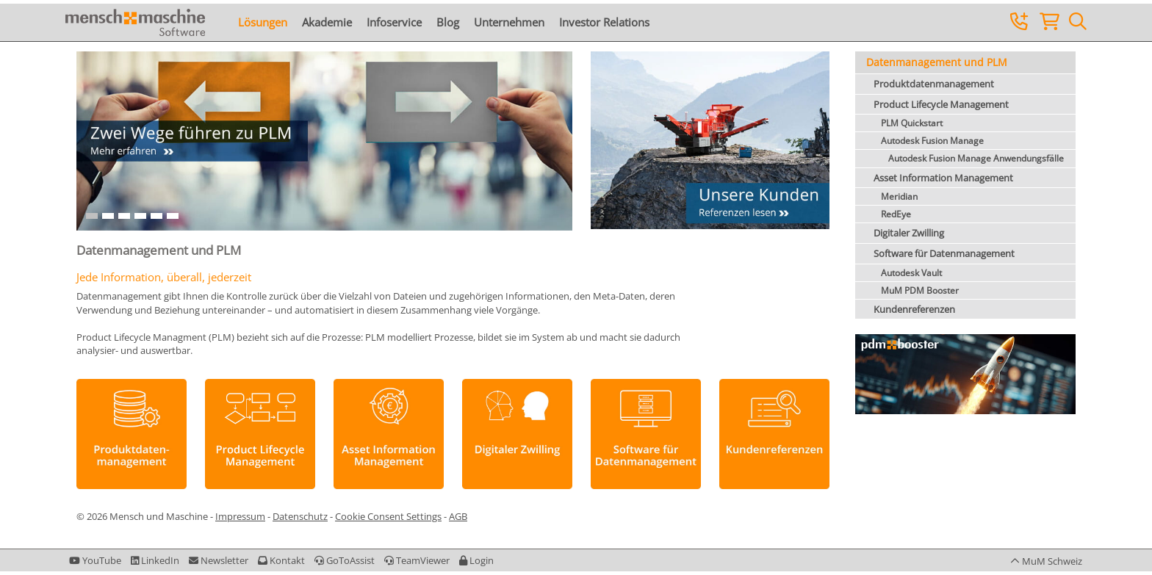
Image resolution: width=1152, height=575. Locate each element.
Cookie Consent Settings (388, 516)
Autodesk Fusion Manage (932, 140)
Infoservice (394, 22)
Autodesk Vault (911, 273)
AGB (458, 516)
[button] (476, 560)
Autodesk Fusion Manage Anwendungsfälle (976, 158)
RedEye (896, 214)
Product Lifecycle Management (941, 104)
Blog (447, 22)
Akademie (327, 22)
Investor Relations (604, 22)
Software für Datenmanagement (944, 253)
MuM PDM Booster (920, 290)
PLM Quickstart (912, 123)
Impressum (240, 516)
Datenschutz (300, 516)
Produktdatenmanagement (934, 83)
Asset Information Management (943, 177)
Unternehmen (509, 22)
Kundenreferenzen (914, 309)
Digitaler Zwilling (909, 232)
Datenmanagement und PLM (936, 62)
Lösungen (262, 22)
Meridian (899, 196)
